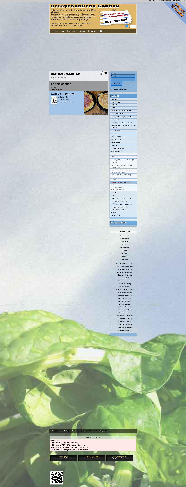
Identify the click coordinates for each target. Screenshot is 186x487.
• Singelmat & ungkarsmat (120, 182)
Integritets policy (86, 431)
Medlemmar (71, 31)
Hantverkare (124, 239)
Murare (124, 250)
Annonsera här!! (93, 437)
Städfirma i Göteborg (125, 327)
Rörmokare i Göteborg (124, 318)
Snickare (125, 253)
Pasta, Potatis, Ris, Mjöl (121, 117)
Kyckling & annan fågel (121, 111)
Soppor (114, 145)
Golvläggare (124, 247)
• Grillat (113, 154)
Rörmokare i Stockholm (125, 316)
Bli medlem (114, 89)
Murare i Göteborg (124, 301)
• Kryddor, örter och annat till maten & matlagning (121, 171)
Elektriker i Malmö (125, 278)
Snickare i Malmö (124, 313)
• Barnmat (114, 185)
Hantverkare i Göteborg (125, 266)
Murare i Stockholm (124, 298)
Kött (113, 108)
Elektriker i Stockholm (124, 272)
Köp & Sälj (115, 215)
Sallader (115, 120)
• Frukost (114, 180)
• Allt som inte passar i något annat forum (121, 176)
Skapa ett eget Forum (101, 431)
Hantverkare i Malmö (125, 269)
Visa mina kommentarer (65, 102)
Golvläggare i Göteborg (125, 292)
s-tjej (53, 87)
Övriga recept (117, 151)
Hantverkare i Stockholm (124, 263)
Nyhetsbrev (92, 31)
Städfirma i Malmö (124, 330)
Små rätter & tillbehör (121, 204)
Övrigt (114, 105)
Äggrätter (115, 102)
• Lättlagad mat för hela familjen (123, 160)
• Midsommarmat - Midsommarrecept (117, 188)
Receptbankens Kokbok (85, 6)
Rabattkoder (118, 222)
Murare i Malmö (124, 304)
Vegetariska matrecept (121, 123)
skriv (62, 31)
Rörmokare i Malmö (124, 321)
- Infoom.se (54, 440)
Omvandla (81, 31)
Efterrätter (116, 131)
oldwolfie (62, 97)
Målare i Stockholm (124, 281)
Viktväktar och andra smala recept (123, 127)
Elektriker (124, 241)
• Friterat (114, 157)
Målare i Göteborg (124, 284)
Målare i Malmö (124, 286)
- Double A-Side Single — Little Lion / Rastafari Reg (69, 447)
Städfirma (124, 259)
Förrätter (115, 142)
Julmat (114, 212)
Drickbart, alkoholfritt (122, 198)
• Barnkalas (115, 162)
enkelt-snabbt (61, 83)
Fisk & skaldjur (118, 114)
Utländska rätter (119, 201)
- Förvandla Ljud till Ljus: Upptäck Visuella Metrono (69, 450)
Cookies (74, 431)
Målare (124, 244)
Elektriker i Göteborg (125, 275)
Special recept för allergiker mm (119, 208)
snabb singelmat (62, 93)
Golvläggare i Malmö (125, 295)
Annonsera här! (123, 232)
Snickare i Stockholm (125, 307)
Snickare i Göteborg (124, 310)
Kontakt (54, 31)
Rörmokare (124, 256)
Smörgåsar (116, 139)
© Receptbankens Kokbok (60, 431)
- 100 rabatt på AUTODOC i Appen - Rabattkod (67, 445)
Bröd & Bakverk (118, 137)
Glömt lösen (123, 89)
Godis (113, 134)
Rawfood (115, 99)
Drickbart (115, 195)
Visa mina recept (56, 90)
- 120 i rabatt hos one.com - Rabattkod (64, 443)
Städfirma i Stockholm (124, 324)
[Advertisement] (93, 52)
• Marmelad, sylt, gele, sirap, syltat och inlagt (121, 166)
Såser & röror (117, 148)
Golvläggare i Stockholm (124, 289)
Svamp (113, 192)
